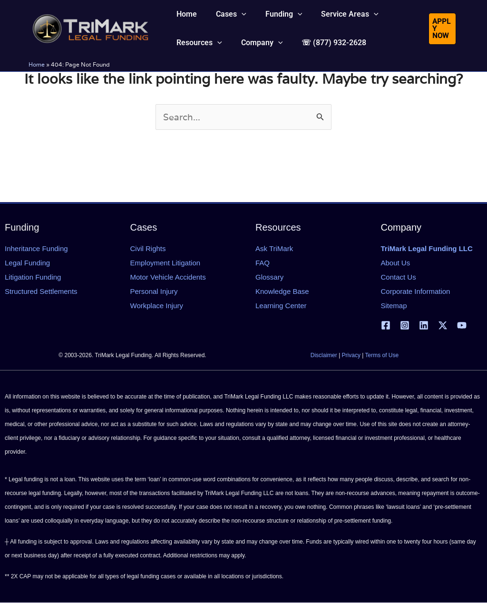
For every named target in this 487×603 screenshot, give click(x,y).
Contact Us (398, 277)
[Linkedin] (424, 325)
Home (37, 91)
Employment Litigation (165, 263)
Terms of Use (382, 355)
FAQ (262, 263)
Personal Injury (154, 291)
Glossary (269, 277)
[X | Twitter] (443, 325)
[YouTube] (462, 325)
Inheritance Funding (36, 248)
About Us (395, 263)
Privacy (351, 355)
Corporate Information (415, 291)
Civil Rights (148, 248)
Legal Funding (27, 263)
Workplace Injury (156, 306)
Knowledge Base (282, 291)
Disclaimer (324, 355)
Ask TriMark (274, 248)
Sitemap (394, 306)
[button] (225, 21)
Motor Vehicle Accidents (168, 277)
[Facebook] (385, 325)
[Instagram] (404, 325)
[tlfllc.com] (90, 41)
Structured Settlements (41, 291)
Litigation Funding (33, 277)
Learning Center (281, 306)
